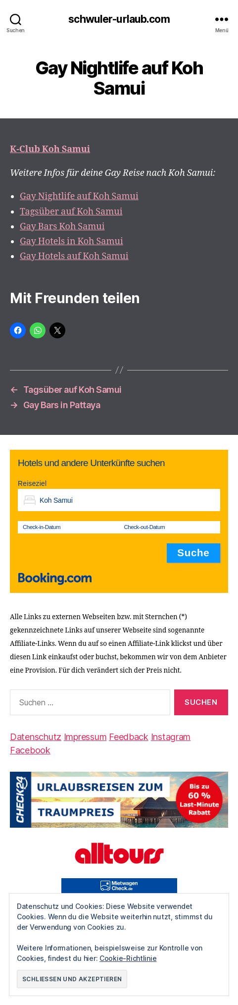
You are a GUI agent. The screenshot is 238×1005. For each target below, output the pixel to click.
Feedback (128, 737)
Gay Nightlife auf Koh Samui (79, 196)
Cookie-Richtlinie (127, 958)
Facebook (30, 750)
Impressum (85, 737)
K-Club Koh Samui (50, 149)
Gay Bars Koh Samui (62, 226)
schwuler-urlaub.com (118, 19)
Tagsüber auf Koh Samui (71, 211)
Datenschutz (35, 737)
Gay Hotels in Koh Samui (71, 241)
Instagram (171, 737)
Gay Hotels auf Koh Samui (74, 256)
